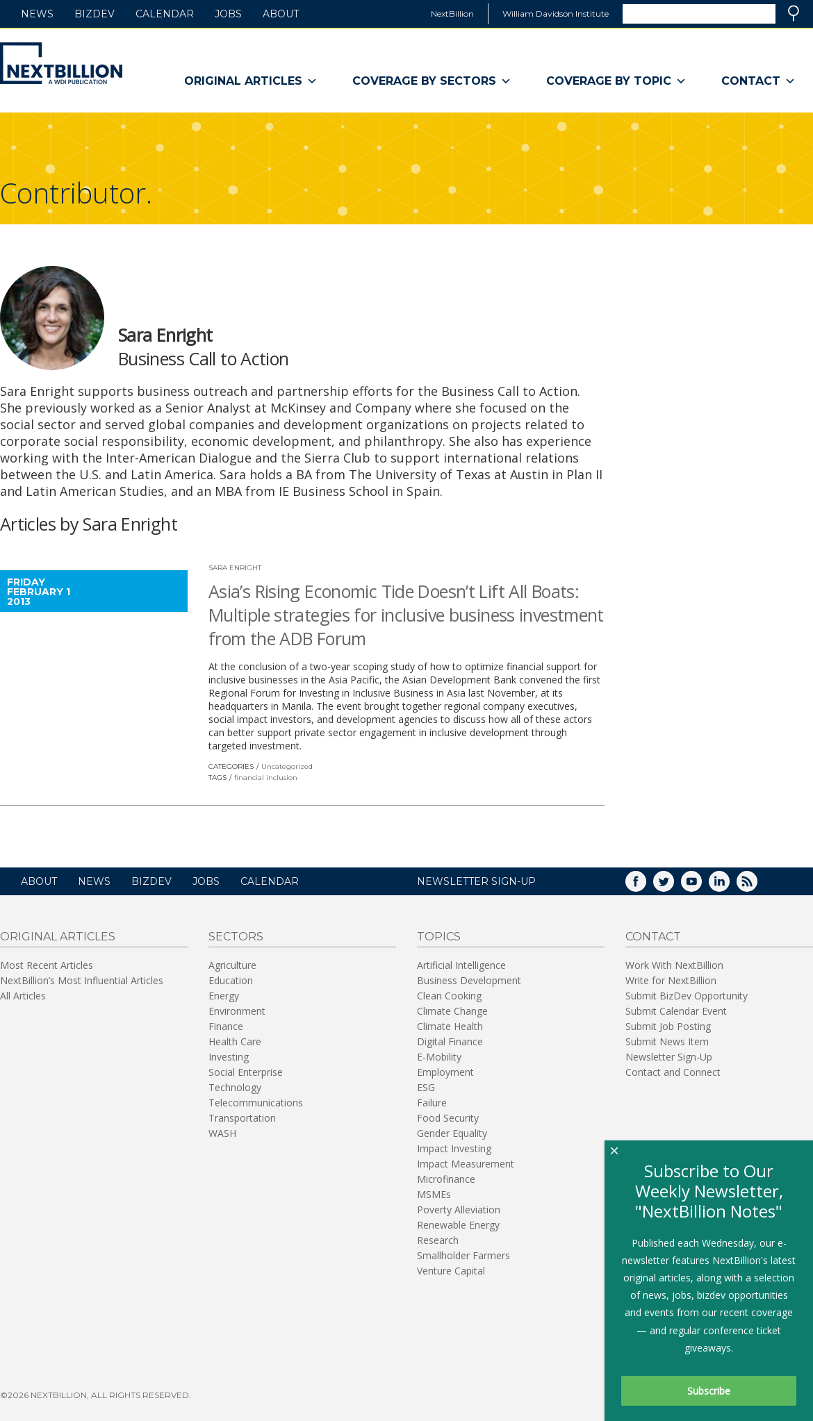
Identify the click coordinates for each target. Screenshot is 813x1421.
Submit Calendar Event (676, 1010)
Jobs (228, 14)
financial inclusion (265, 777)
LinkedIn (729, 886)
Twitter (673, 886)
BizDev (94, 14)
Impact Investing (454, 1148)
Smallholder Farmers (463, 1255)
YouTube (701, 886)
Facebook (645, 886)
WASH (222, 1133)
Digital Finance (450, 1041)
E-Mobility (439, 1056)
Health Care (234, 1041)
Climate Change (452, 1010)
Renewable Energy (458, 1224)
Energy (223, 995)
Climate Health (450, 1026)
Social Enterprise (245, 1072)
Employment (445, 1072)
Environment (236, 1010)
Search (793, 13)
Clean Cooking (449, 995)
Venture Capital (451, 1270)
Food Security (448, 1117)
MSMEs (434, 1194)
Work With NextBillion (674, 965)
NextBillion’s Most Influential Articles (81, 980)
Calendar (165, 14)
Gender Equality (452, 1133)
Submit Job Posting (668, 1026)
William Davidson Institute (555, 13)
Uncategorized (287, 766)
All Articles (23, 995)
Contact (758, 81)
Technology (234, 1087)
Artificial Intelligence (461, 965)
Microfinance (446, 1179)
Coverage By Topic (616, 81)
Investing (228, 1056)
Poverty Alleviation (458, 1209)
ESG (426, 1087)
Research (438, 1240)
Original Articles (251, 81)
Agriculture (232, 965)
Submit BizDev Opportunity (686, 995)
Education (230, 980)
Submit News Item (667, 1041)
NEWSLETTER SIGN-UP (476, 881)
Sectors (235, 936)
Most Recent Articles (46, 965)
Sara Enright (234, 567)
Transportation (242, 1117)
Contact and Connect (673, 1072)
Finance (225, 1026)
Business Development (469, 980)
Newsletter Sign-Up (668, 1056)
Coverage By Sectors (431, 81)
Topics (439, 936)
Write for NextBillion (670, 980)
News (37, 14)
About (281, 14)
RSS (756, 886)
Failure (432, 1102)
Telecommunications (255, 1102)
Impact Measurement (465, 1163)
